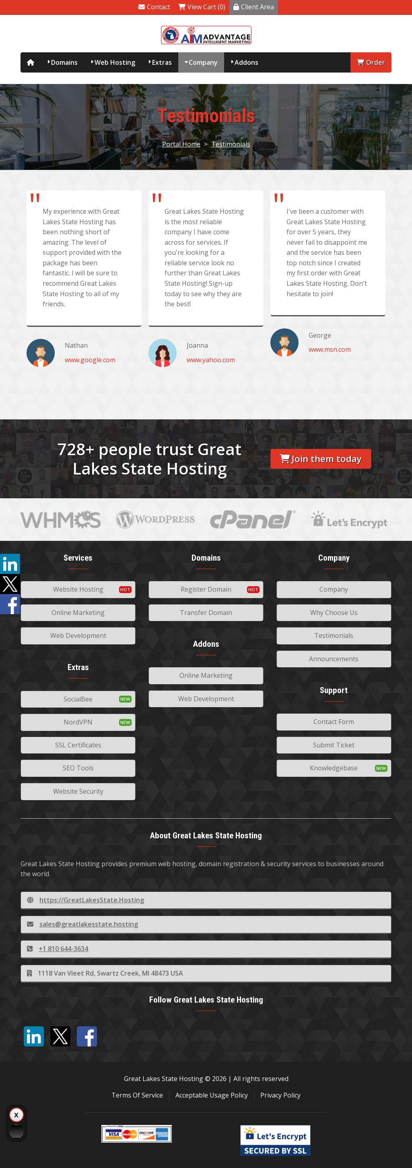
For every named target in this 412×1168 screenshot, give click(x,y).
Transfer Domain (206, 612)
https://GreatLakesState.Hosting (85, 900)
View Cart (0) (201, 6)
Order (371, 62)
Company (203, 62)
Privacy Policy (280, 1095)
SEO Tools (78, 768)
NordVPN (78, 722)
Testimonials (230, 144)
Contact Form (333, 721)
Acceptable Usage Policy (211, 1095)
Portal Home (181, 144)
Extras (162, 62)
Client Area (253, 6)
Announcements (333, 658)
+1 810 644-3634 (57, 948)
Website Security (78, 791)
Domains (64, 62)
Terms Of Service (137, 1095)
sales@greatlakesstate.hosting (82, 924)
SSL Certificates (78, 745)
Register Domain (206, 589)
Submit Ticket (333, 745)
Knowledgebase (334, 768)
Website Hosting (78, 589)
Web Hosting (115, 62)
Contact (154, 6)
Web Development (78, 635)
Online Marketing (78, 612)
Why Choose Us (334, 612)
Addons (246, 62)
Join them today (321, 458)
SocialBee (78, 699)
